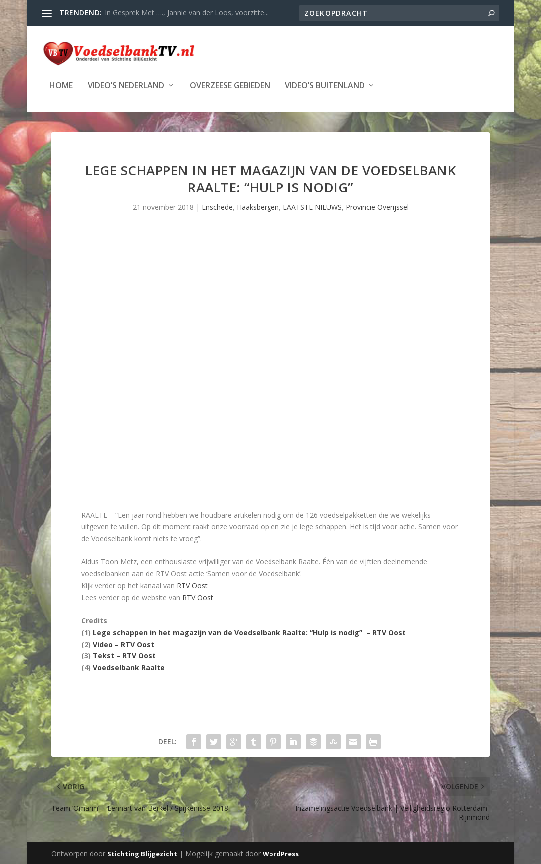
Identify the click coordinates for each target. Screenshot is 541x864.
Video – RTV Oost (123, 643)
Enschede (217, 206)
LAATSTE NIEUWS (312, 206)
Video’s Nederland (126, 85)
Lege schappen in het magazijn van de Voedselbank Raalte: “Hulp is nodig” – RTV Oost (249, 631)
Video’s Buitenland (325, 85)
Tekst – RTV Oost (124, 654)
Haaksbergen (258, 206)
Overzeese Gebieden (230, 85)
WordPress (281, 852)
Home (61, 85)
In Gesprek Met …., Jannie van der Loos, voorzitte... (187, 12)
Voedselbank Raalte (129, 666)
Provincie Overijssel (377, 206)
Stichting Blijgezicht (142, 852)
